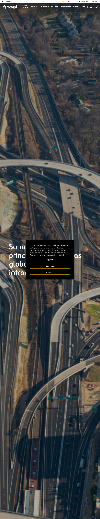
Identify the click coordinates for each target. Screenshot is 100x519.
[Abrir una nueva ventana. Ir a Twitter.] (9, 513)
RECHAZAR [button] (50, 266)
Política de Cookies (73, 514)
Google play (87, 506)
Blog (17, 506)
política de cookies (57, 255)
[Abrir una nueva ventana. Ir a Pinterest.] (26, 513)
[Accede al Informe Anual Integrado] (21, 490)
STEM (45, 506)
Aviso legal (49, 514)
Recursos (11, 506)
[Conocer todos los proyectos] (21, 291)
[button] (25, 7)
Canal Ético (35, 506)
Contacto (26, 506)
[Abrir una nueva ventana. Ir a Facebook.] (16, 513)
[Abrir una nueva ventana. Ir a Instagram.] (19, 513)
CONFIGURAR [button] (50, 272)
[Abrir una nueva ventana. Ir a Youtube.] (10, 515)
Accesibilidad (39, 513)
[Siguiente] (25, 307)
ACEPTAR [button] (50, 260)
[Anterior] (10, 307)
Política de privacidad (60, 514)
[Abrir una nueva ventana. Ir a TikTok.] (23, 513)
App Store (77, 506)
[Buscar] (96, 7)
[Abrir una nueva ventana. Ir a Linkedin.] (12, 513)
